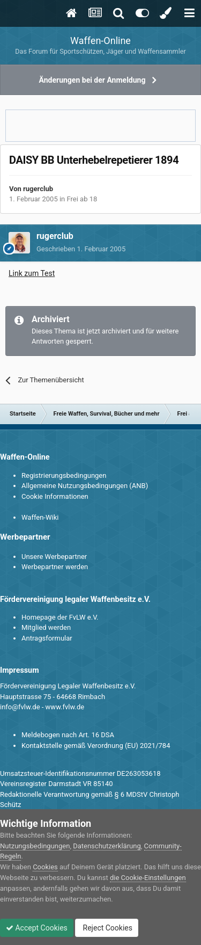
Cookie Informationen (54, 496)
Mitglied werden (46, 627)
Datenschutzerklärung (107, 846)
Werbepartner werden (54, 567)
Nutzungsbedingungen (35, 846)
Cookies (45, 867)
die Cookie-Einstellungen (148, 878)
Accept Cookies (37, 928)
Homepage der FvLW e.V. (59, 617)
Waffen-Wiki (39, 517)
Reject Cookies (106, 928)
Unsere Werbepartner (54, 557)
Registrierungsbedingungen (63, 475)
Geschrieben (80, 249)
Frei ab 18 (82, 199)
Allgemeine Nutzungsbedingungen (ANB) (84, 486)
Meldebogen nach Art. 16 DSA (67, 735)
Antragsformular (46, 638)
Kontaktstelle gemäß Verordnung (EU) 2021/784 (95, 746)
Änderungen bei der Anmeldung (92, 80)
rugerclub (38, 189)
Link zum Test (32, 273)
